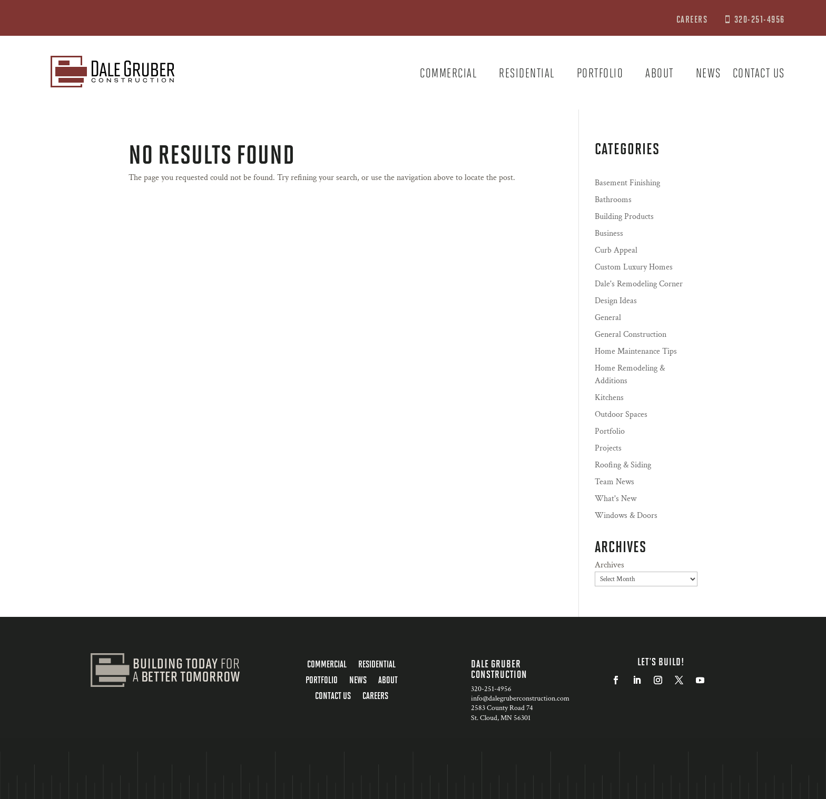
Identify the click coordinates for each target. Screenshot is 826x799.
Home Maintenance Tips (636, 351)
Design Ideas (616, 300)
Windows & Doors (626, 515)
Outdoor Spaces (621, 414)
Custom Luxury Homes (634, 267)
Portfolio (600, 74)
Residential (527, 74)
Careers (375, 696)
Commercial (448, 74)
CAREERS (693, 19)
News (708, 74)
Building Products (624, 216)
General (608, 317)
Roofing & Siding (623, 465)
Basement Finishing (627, 182)
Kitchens (609, 397)
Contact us (759, 74)
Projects (608, 448)
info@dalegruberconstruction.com (520, 698)
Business (609, 233)
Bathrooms (613, 199)
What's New (615, 498)
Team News (614, 481)
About (659, 74)
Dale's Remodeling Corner (639, 283)
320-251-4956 (759, 19)
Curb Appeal (616, 250)
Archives (609, 565)
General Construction (630, 334)
